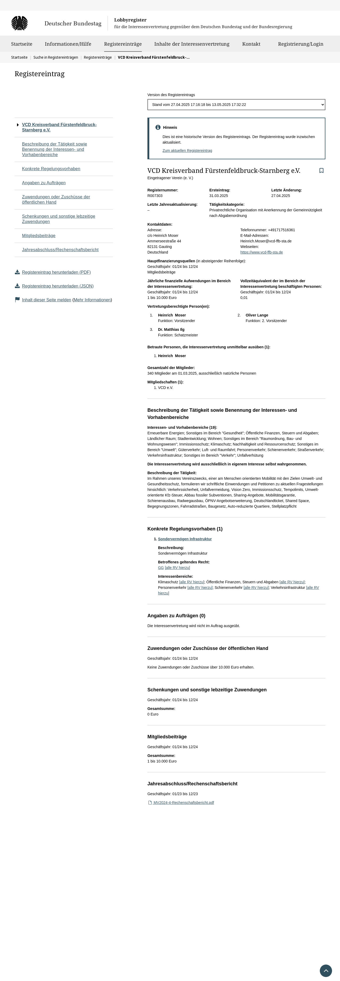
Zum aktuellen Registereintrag (187, 150)
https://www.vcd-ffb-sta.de (261, 252)
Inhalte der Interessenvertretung (192, 46)
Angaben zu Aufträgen (44, 183)
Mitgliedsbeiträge (39, 235)
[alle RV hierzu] (177, 568)
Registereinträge (123, 44)
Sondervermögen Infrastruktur (185, 539)
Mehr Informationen (92, 300)
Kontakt (251, 46)
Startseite (21, 46)
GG (161, 568)
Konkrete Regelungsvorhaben (51, 168)
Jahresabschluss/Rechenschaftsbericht (60, 249)
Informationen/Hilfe (68, 46)
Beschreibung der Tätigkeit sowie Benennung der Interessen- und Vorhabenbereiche (54, 149)
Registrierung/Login (301, 46)
